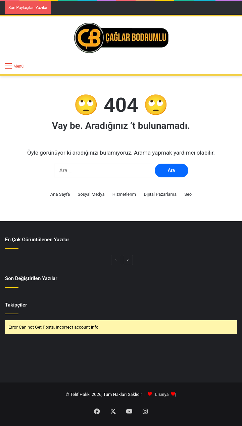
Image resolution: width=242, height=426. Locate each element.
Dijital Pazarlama (160, 194)
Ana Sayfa (60, 194)
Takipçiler (16, 305)
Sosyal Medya (91, 194)
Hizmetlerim (124, 194)
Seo (188, 194)
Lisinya (161, 394)
